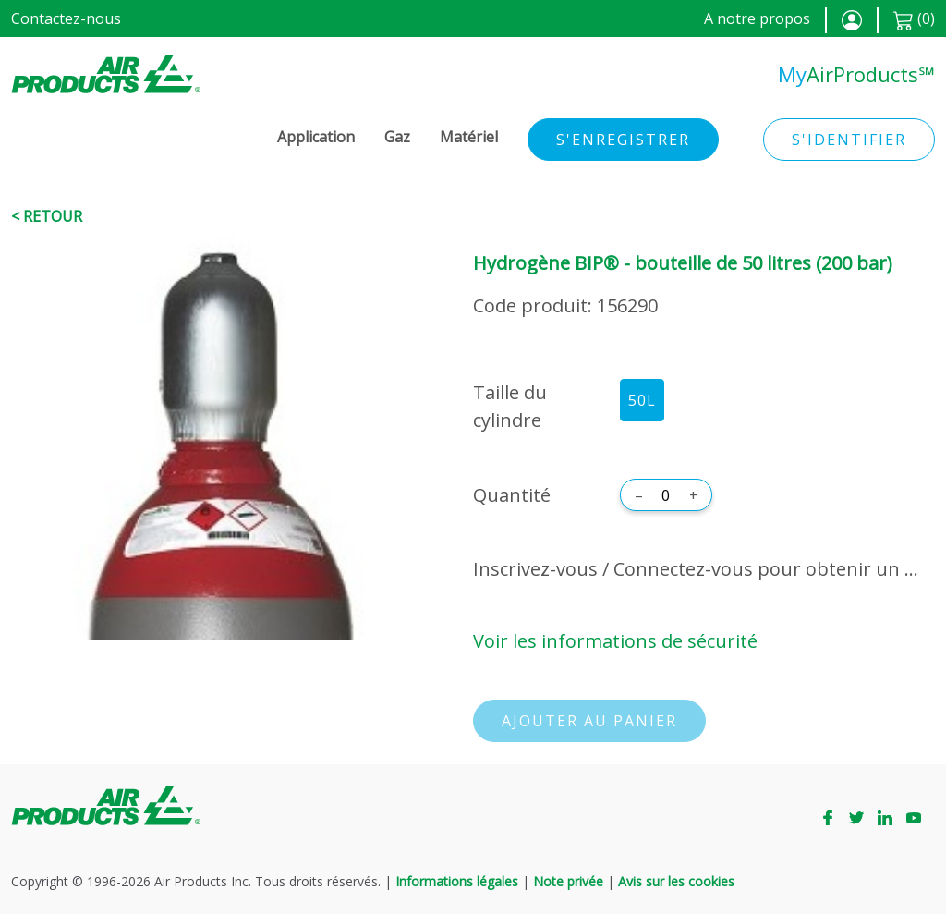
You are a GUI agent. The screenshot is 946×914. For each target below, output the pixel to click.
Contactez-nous (66, 18)
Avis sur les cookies (676, 881)
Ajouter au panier (589, 721)
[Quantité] (666, 495)
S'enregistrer (623, 139)
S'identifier (849, 139)
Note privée (568, 881)
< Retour (46, 216)
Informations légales (456, 881)
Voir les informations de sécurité (615, 640)
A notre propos (757, 18)
